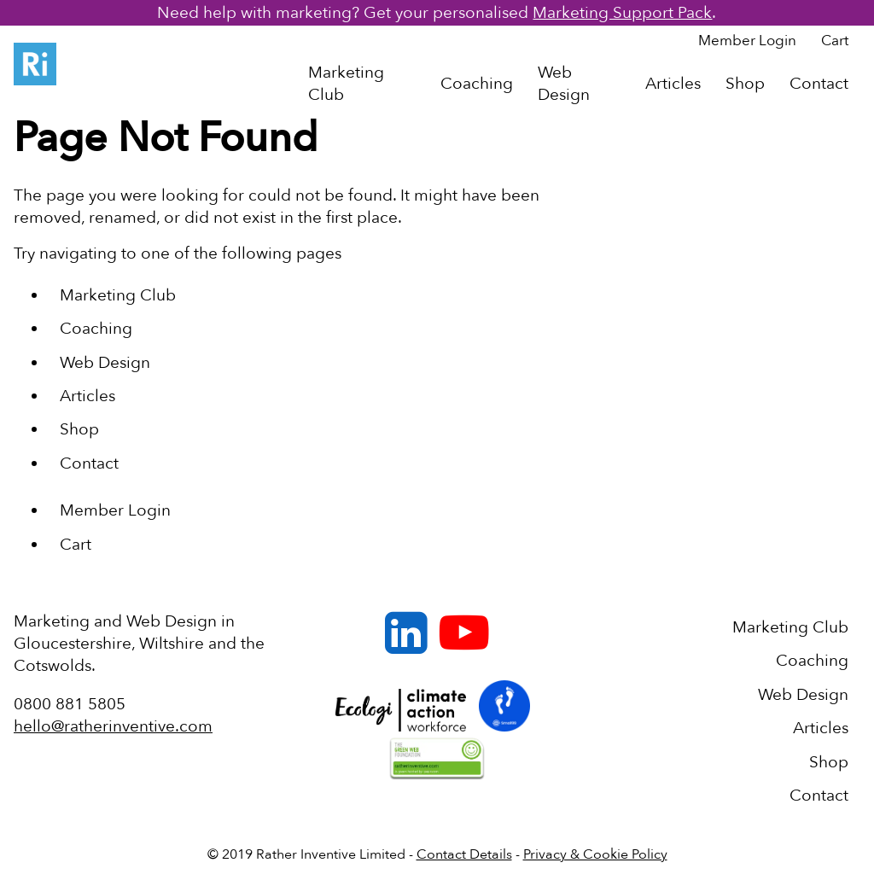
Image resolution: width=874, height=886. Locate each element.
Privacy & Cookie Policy (595, 854)
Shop (745, 84)
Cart (834, 40)
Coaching (476, 84)
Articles (673, 84)
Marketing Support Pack (622, 13)
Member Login (747, 40)
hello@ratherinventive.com (113, 726)
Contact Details (464, 854)
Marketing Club (346, 83)
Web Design (564, 83)
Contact (819, 84)
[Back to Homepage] (35, 68)
